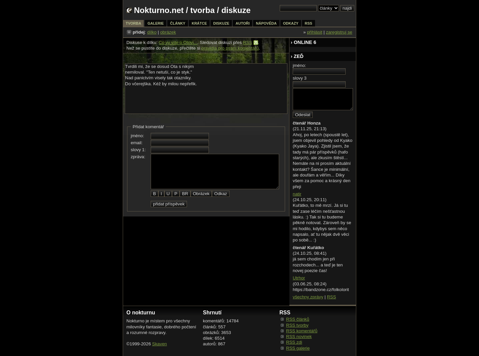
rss (308, 23)
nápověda (266, 23)
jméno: (137, 135)
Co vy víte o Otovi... (178, 42)
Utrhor (299, 277)
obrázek (168, 32)
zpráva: (138, 156)
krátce (199, 23)
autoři (242, 23)
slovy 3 (299, 78)
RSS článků (297, 319)
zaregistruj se (339, 32)
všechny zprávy (308, 296)
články (177, 23)
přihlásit (314, 32)
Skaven (159, 343)
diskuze (221, 23)
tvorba (202, 10)
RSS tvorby (297, 325)
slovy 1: (138, 149)
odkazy (290, 23)
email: (137, 142)
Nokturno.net (159, 10)
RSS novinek (299, 336)
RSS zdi (294, 342)
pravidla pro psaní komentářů (230, 48)
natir (297, 193)
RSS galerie (298, 348)
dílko (151, 32)
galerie (155, 23)
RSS (247, 42)
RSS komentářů (301, 330)
